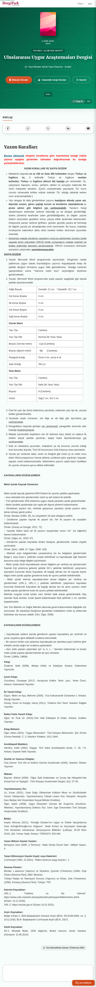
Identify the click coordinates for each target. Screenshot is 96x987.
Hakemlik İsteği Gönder (52, 80)
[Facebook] (7, 128)
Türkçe (81, 4)
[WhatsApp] (28, 128)
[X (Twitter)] (48, 128)
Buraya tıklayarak (14, 155)
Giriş (90, 4)
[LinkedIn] (68, 128)
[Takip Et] (78, 101)
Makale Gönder (18, 80)
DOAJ (48, 94)
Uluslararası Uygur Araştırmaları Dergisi (48, 57)
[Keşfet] (81, 79)
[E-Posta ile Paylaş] (88, 128)
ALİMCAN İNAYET (53, 51)
